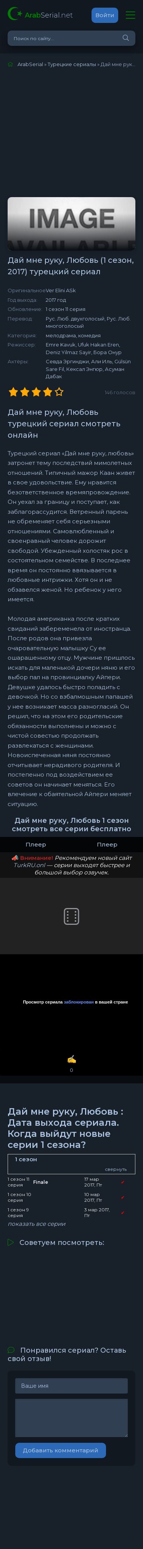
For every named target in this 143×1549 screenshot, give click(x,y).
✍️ (72, 1064)
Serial (49, 15)
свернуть (116, 1169)
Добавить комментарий (60, 1450)
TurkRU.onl (29, 865)
